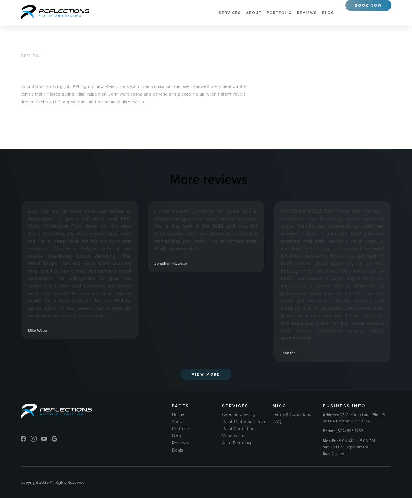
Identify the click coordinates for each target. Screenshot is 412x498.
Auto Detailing (236, 443)
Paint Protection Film (243, 421)
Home (178, 414)
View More (206, 374)
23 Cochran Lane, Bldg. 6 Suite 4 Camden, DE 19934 (354, 418)
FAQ (276, 421)
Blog (328, 12)
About (254, 12)
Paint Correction (238, 428)
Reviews (307, 12)
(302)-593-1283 (343, 431)
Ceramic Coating (238, 414)
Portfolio (279, 12)
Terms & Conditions (291, 414)
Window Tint (234, 435)
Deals (177, 450)
